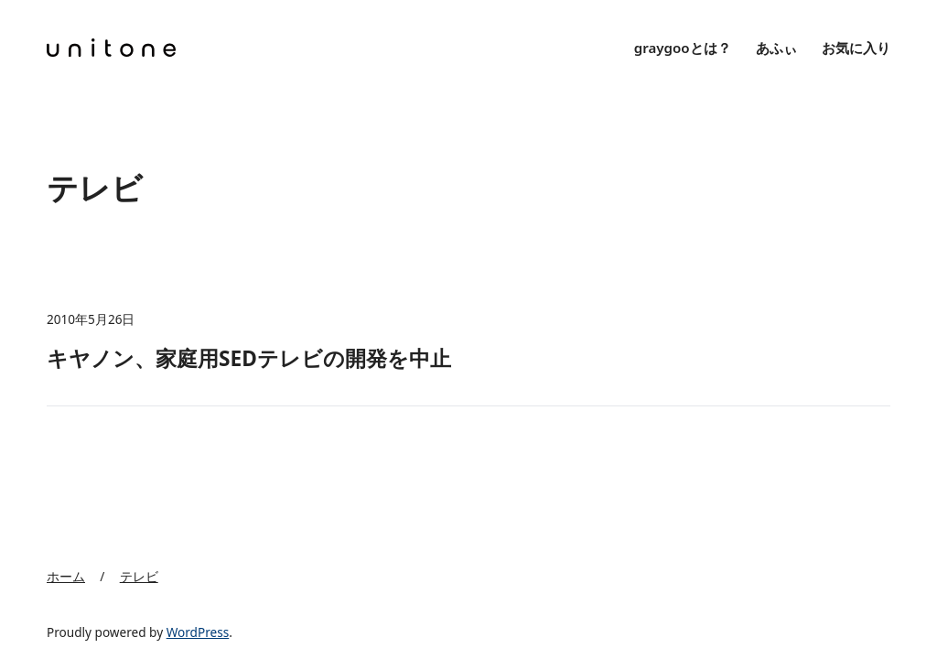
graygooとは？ (682, 47)
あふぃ (776, 47)
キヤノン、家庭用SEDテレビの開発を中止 (249, 358)
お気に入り (856, 47)
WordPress (198, 632)
